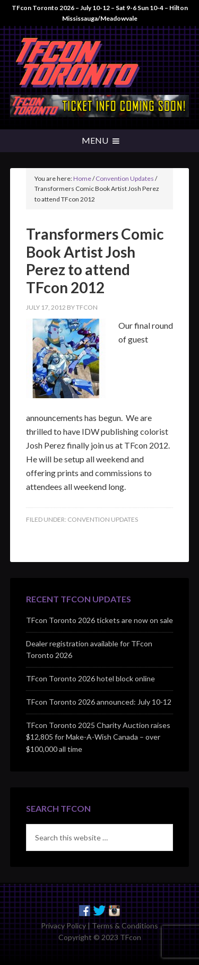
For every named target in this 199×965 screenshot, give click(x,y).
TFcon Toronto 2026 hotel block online (90, 678)
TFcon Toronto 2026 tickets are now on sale (99, 620)
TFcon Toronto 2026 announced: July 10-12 (98, 701)
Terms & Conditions (125, 925)
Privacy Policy (63, 925)
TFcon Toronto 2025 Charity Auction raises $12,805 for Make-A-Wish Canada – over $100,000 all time (98, 737)
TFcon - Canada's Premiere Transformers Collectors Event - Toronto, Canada (99, 63)
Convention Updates (102, 519)
